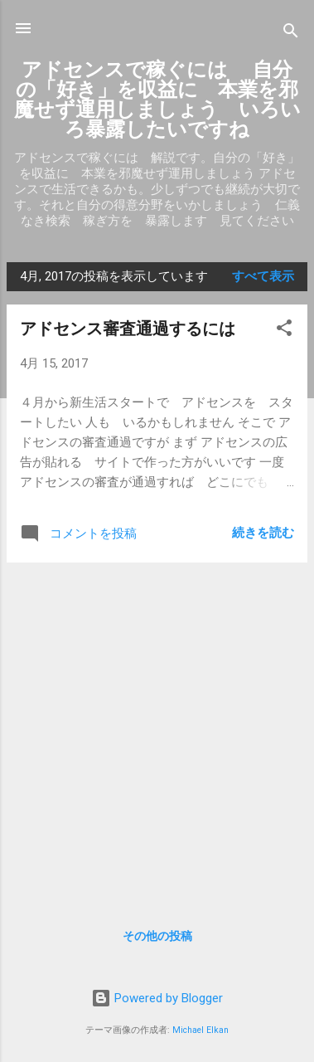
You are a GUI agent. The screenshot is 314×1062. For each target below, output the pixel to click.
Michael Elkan (200, 1030)
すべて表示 (263, 276)
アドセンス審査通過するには (127, 329)
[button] (284, 330)
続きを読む (263, 532)
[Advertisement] (157, 733)
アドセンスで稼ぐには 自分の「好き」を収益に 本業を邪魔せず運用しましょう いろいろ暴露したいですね (157, 99)
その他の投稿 (157, 936)
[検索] (291, 33)
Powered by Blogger (157, 998)
